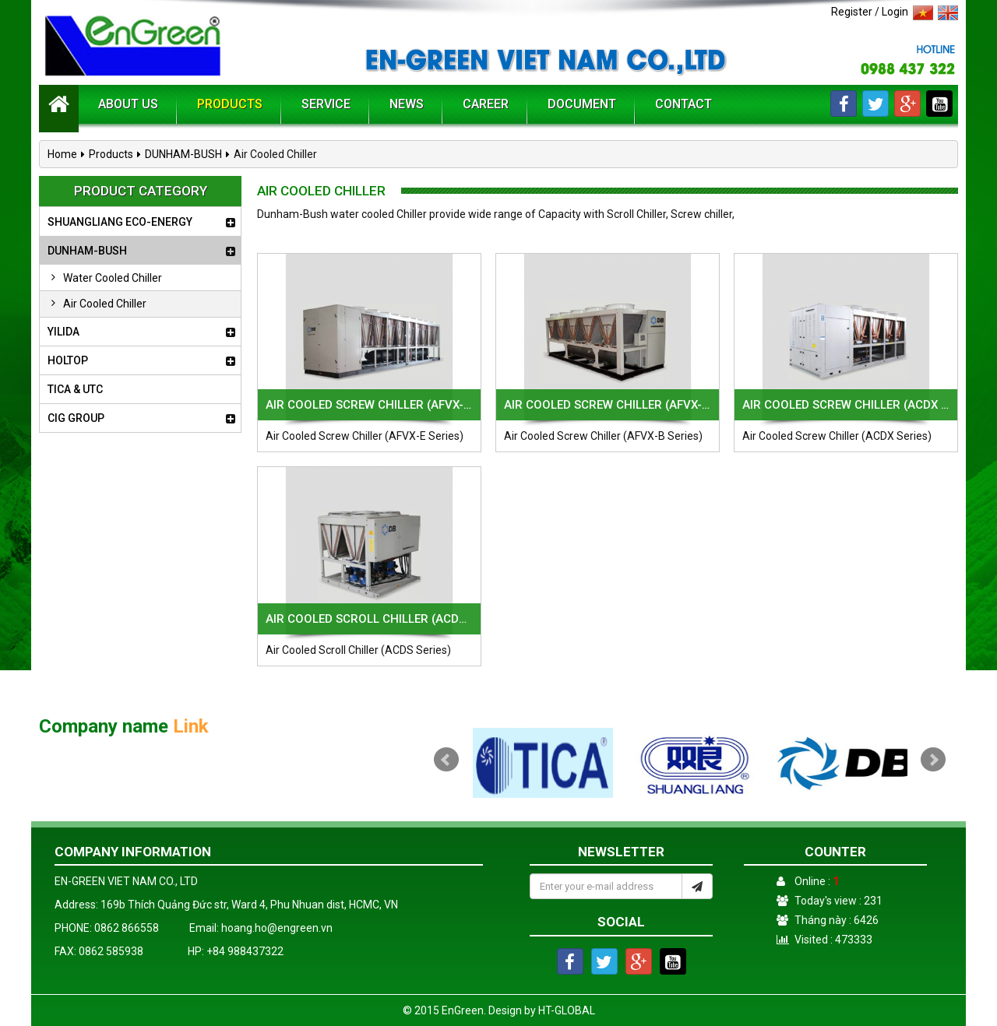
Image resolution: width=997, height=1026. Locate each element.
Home (62, 154)
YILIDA (63, 331)
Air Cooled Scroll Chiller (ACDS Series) (369, 619)
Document (582, 104)
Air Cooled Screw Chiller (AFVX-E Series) (369, 405)
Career (486, 104)
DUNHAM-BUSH (183, 154)
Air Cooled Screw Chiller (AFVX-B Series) (607, 405)
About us (128, 104)
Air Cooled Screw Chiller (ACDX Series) (845, 405)
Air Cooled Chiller (95, 303)
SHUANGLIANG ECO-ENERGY (120, 222)
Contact (683, 104)
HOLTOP (68, 360)
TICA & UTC (75, 389)
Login (895, 11)
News (406, 104)
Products (229, 104)
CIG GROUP (76, 418)
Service (326, 104)
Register (851, 11)
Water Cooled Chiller (103, 278)
